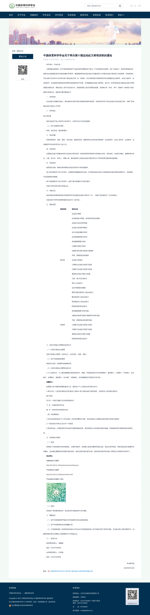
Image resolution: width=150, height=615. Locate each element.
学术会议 (47, 15)
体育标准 (97, 15)
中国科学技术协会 (15, 593)
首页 (11, 15)
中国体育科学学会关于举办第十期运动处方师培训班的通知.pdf (70, 571)
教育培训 (84, 15)
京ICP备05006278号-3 (16, 602)
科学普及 (59, 15)
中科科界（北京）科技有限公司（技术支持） (41, 602)
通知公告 (20, 51)
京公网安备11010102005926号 (21, 605)
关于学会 (21, 15)
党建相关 (34, 15)
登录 (131, 6)
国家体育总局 (29, 593)
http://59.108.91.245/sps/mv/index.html (59, 474)
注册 (139, 6)
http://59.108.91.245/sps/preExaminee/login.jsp (62, 465)
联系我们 (109, 15)
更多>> (121, 15)
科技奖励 (72, 15)
